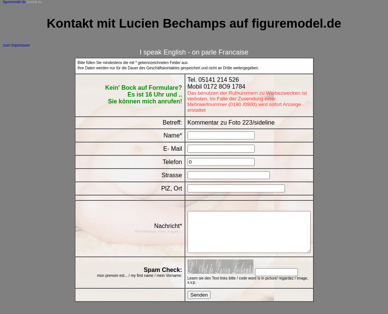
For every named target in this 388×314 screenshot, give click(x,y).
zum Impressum (16, 45)
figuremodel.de (14, 2)
